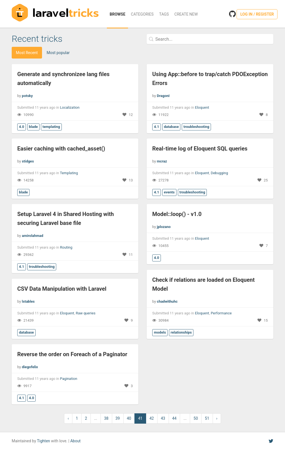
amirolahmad (32, 236)
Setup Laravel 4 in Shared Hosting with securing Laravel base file (65, 218)
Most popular (58, 52)
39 (118, 418)
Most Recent (27, 52)
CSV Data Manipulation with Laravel (61, 288)
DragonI (163, 96)
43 (163, 418)
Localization (70, 107)
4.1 (156, 127)
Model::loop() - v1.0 (177, 214)
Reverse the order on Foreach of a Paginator (72, 354)
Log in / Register (257, 14)
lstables (28, 301)
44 (174, 418)
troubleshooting (196, 127)
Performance (221, 313)
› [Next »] (216, 418)
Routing (66, 247)
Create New (186, 14)
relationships (181, 332)
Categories (142, 14)
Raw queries (85, 313)
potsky (27, 96)
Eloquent (202, 107)
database (171, 127)
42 (151, 418)
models (160, 332)
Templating (69, 173)
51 (207, 418)
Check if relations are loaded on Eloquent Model (203, 284)
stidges (28, 161)
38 (106, 418)
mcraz (162, 161)
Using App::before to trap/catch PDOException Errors (210, 78)
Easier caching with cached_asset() (61, 148)
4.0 (21, 127)
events (169, 192)
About (75, 441)
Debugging (219, 173)
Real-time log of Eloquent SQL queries (199, 148)
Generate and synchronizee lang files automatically (63, 78)
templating (51, 127)
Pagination (68, 379)
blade (33, 127)
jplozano (164, 227)
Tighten (43, 441)
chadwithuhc (167, 301)
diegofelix (30, 367)
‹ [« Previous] (68, 418)
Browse (117, 14)
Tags (164, 14)
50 (195, 418)
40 (129, 418)
